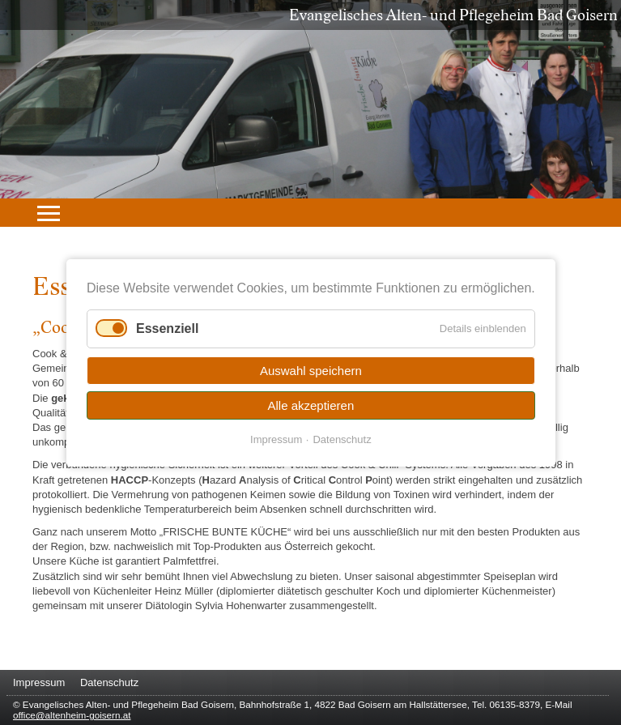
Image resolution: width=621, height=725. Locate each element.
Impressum (276, 439)
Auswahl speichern (311, 370)
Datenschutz (342, 439)
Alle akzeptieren (310, 405)
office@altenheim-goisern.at (71, 715)
